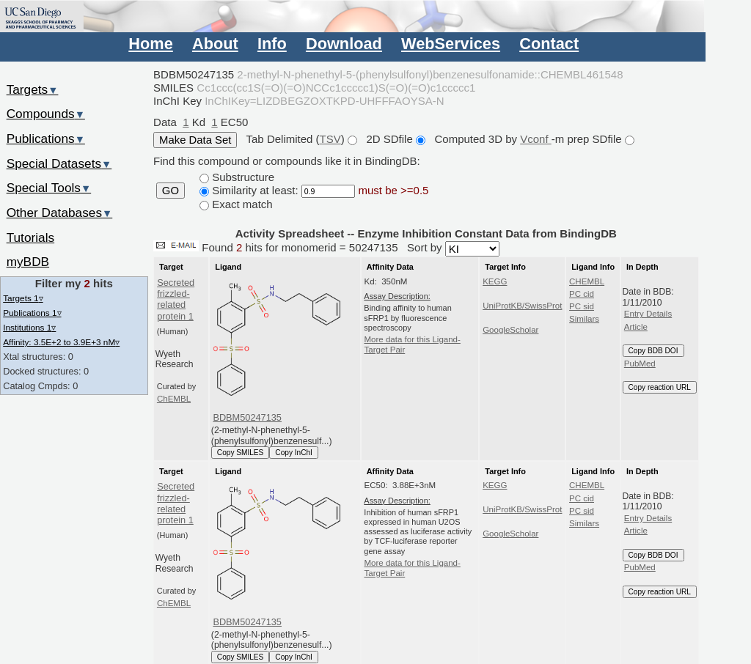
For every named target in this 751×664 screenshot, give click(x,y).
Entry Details (648, 313)
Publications (46, 138)
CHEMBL (586, 281)
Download (344, 43)
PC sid (581, 306)
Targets (33, 89)
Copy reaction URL (660, 387)
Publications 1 (32, 312)
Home (150, 43)
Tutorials (31, 237)
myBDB (28, 261)
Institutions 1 (29, 327)
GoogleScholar (510, 329)
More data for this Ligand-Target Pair (412, 344)
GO (170, 190)
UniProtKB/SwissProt (522, 305)
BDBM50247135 (247, 417)
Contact (549, 43)
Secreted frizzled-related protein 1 (175, 299)
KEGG (495, 281)
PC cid (581, 293)
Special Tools (49, 187)
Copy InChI (293, 453)
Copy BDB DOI (653, 351)
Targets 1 (23, 298)
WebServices (450, 43)
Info (272, 43)
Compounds (46, 113)
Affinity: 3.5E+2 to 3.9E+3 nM (61, 342)
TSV (330, 139)
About (215, 43)
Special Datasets (59, 163)
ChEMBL (174, 398)
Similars (584, 318)
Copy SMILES (240, 453)
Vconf (536, 139)
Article (636, 326)
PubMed (640, 363)
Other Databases (60, 212)
